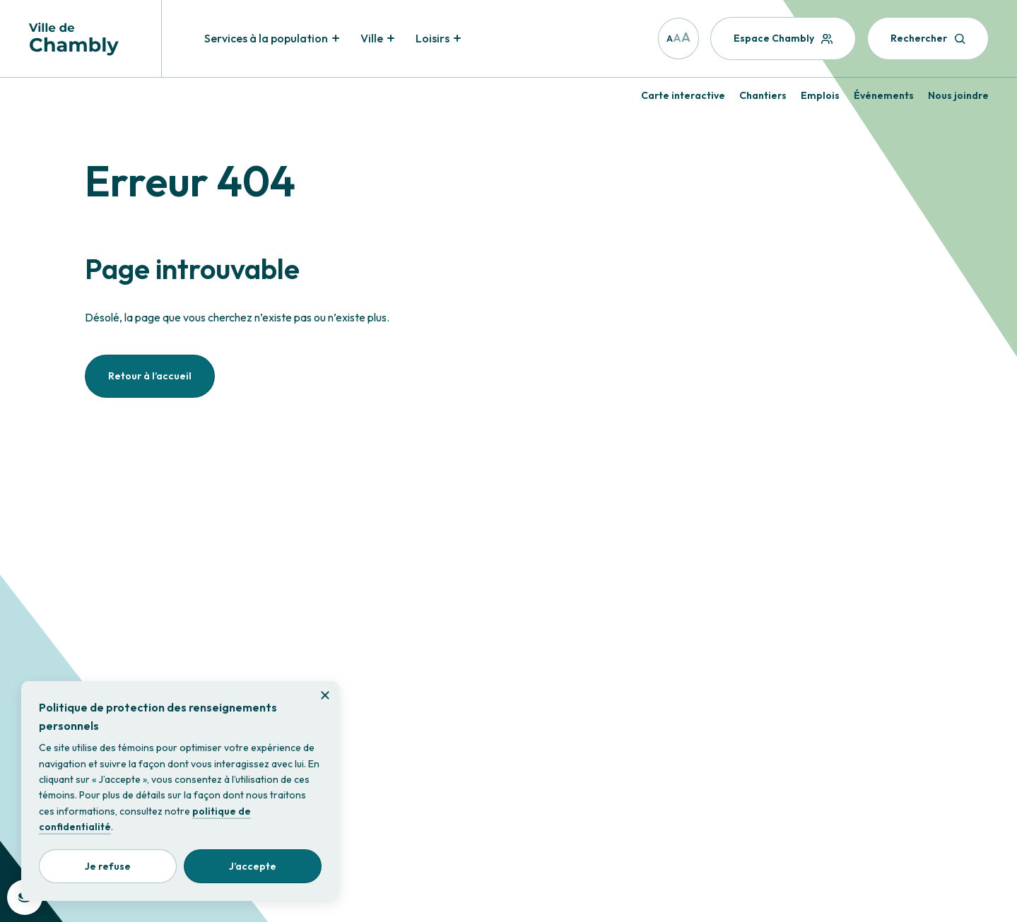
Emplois (820, 95)
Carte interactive (683, 95)
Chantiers (763, 95)
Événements (884, 95)
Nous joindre (958, 95)
